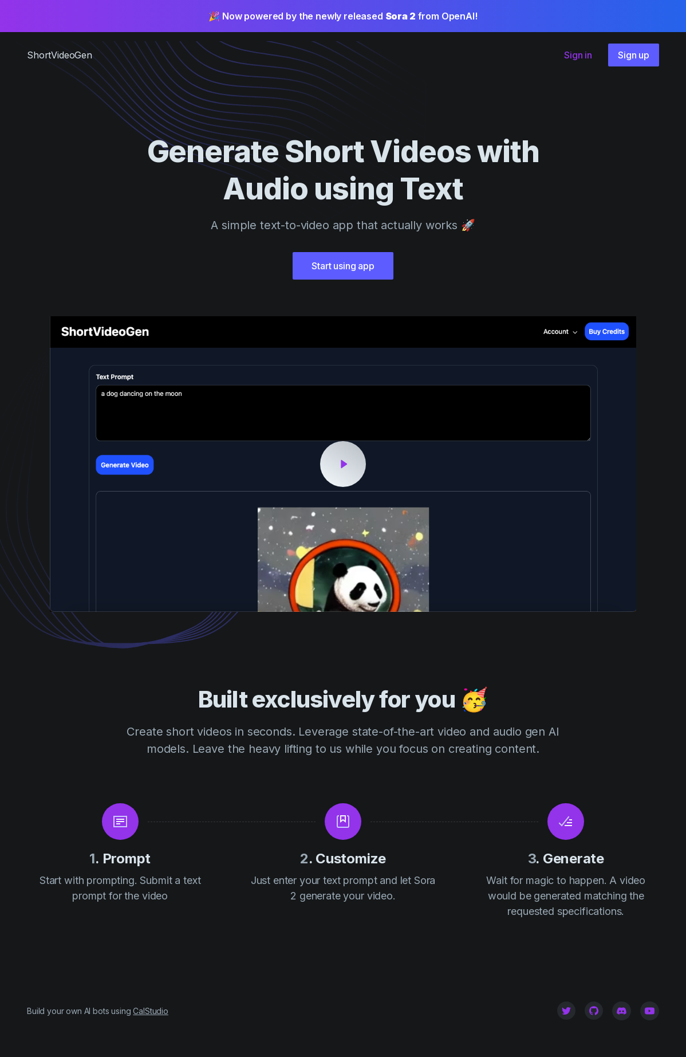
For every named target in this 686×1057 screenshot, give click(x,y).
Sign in (578, 55)
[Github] (594, 1010)
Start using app (343, 266)
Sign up (633, 55)
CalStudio (150, 1011)
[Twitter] (566, 1010)
